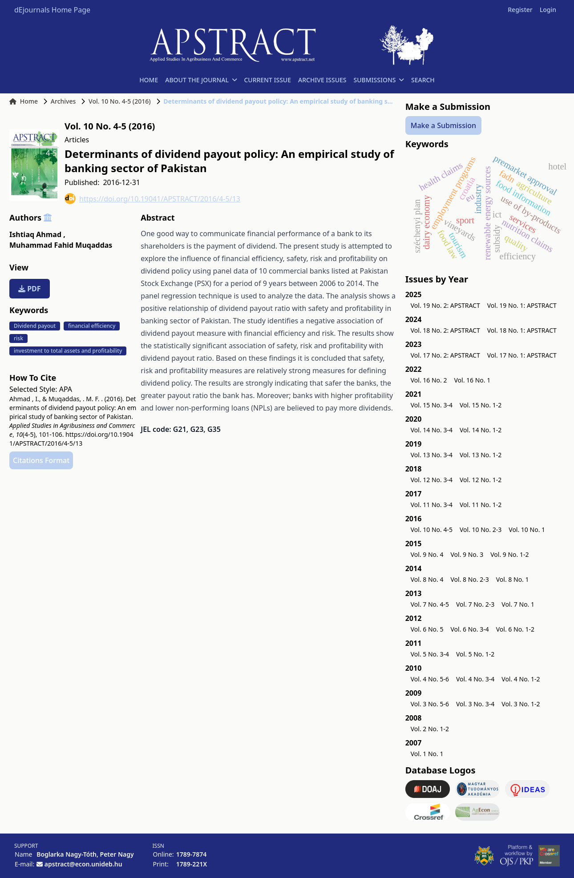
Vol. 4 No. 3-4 (475, 679)
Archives (63, 101)
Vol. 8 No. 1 (512, 579)
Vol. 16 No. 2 (429, 380)
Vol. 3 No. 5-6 (430, 704)
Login (548, 9)
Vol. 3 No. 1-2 (520, 704)
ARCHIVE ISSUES (322, 80)
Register (520, 9)
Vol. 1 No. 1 (427, 753)
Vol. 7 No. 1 (517, 604)
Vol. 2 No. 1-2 (430, 729)
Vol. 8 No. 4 (427, 579)
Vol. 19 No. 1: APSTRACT (522, 305)
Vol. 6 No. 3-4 (469, 629)
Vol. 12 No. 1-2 (480, 479)
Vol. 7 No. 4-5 (430, 604)
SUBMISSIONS (379, 80)
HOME (148, 80)
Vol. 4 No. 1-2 (520, 679)
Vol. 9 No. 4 (427, 554)
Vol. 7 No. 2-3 (475, 604)
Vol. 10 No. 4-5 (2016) (120, 101)
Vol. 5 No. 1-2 (475, 654)
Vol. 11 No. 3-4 (432, 504)
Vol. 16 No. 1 (472, 380)
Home (23, 101)
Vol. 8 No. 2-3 (469, 579)
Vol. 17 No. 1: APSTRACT (522, 355)
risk (18, 338)
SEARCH (423, 80)
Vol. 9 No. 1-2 (509, 554)
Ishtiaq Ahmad (37, 234)
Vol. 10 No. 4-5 (432, 529)
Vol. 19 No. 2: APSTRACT (445, 305)
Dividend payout (35, 326)
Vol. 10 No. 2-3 (480, 529)
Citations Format (41, 460)
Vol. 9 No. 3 (466, 554)
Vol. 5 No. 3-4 (430, 654)
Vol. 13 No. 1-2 (480, 455)
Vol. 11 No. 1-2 (480, 504)
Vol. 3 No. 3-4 (475, 704)
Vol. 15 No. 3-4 (432, 405)
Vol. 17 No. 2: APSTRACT (445, 355)
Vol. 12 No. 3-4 (432, 479)
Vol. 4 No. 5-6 (430, 679)
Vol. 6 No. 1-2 (515, 629)
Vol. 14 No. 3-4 (432, 430)
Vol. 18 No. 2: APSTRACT (445, 330)
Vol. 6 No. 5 (427, 629)
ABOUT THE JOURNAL (201, 80)
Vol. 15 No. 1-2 (480, 405)
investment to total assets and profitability (68, 350)
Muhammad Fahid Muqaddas (60, 245)
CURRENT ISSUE (267, 80)
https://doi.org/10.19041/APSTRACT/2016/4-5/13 (152, 198)
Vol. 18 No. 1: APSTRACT (522, 330)
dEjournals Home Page (52, 10)
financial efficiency (91, 326)
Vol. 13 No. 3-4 (432, 455)
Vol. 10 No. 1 (527, 529)
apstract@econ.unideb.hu (83, 864)
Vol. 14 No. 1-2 (480, 430)
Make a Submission (443, 125)
